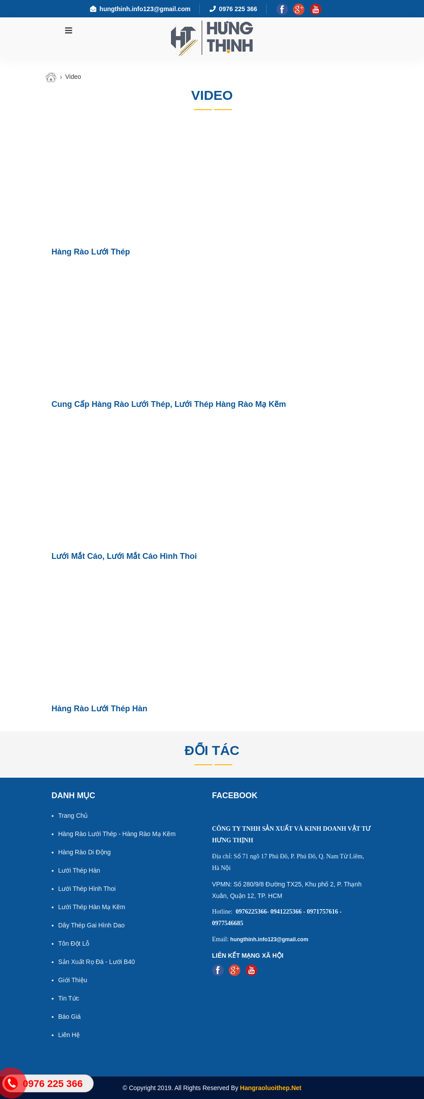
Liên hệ (69, 1034)
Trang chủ (73, 815)
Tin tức (68, 998)
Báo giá (69, 1016)
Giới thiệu (72, 980)
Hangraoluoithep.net (270, 1087)
